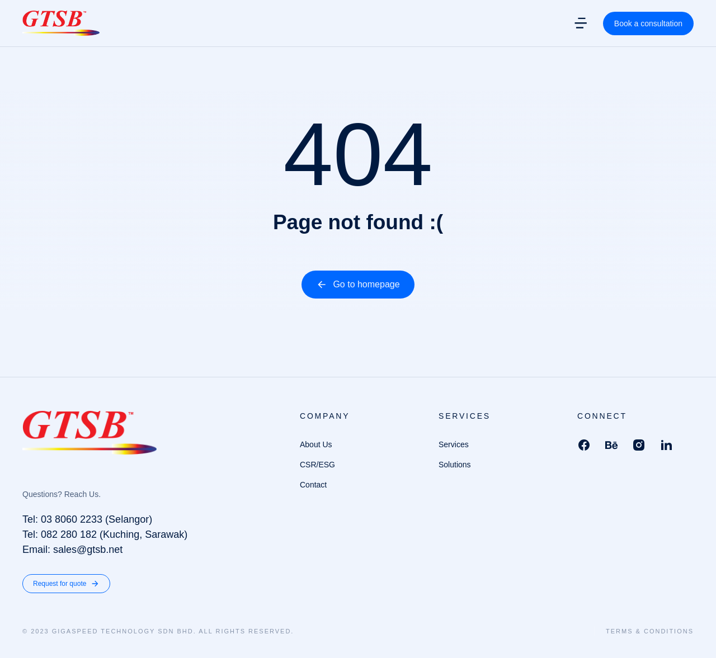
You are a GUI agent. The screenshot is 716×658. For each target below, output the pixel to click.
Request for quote (66, 583)
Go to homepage (357, 284)
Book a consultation (648, 27)
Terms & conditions (650, 631)
